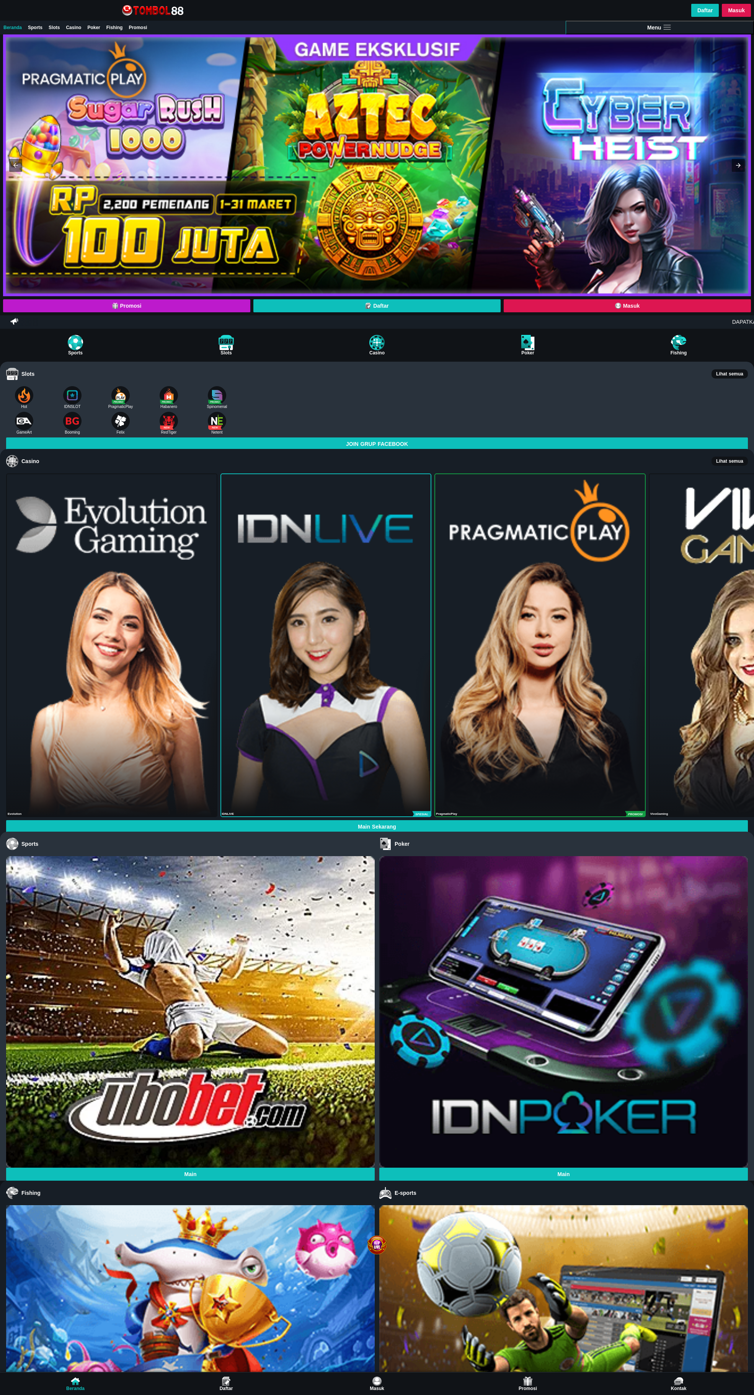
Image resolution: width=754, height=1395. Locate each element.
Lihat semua (729, 374)
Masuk (736, 10)
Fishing (114, 27)
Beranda (12, 27)
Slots (54, 27)
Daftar (705, 10)
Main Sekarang (377, 827)
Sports (35, 27)
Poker (93, 27)
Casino (73, 27)
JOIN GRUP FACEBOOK (377, 444)
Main (190, 1174)
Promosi (138, 27)
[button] (15, 165)
